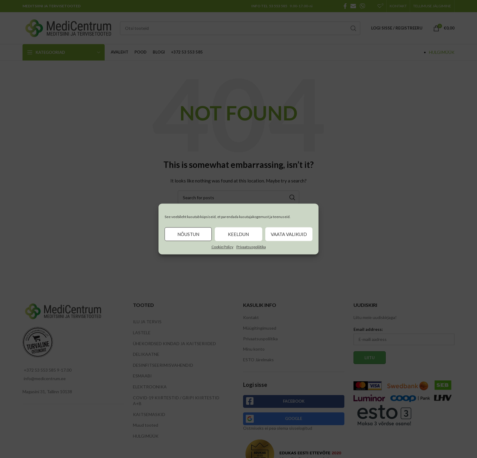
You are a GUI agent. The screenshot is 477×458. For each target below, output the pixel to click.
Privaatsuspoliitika (251, 247)
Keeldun (238, 234)
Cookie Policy (222, 247)
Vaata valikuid (289, 234)
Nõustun (188, 234)
